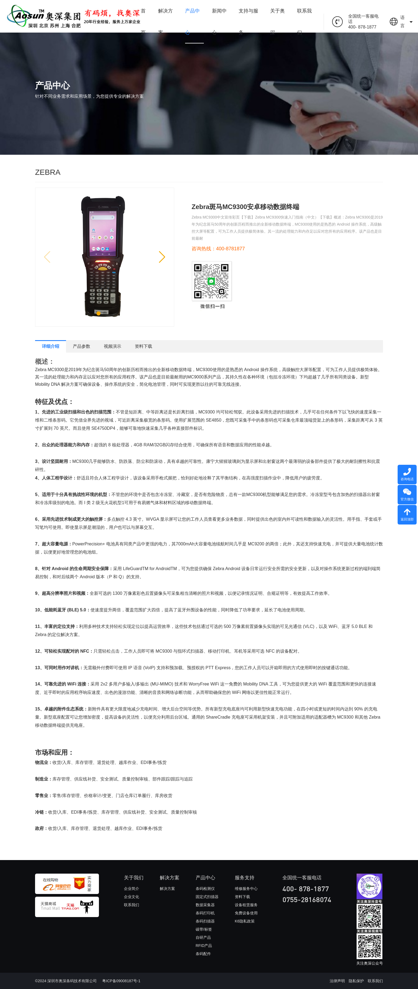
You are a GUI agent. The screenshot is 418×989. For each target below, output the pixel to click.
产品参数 (81, 346)
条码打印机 (205, 913)
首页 (143, 21)
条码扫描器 (205, 921)
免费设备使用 (246, 913)
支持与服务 (248, 21)
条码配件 (203, 954)
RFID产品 (204, 945)
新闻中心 (219, 21)
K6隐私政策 (245, 921)
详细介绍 (50, 346)
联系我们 (304, 21)
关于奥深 (277, 21)
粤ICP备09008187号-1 (121, 981)
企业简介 (131, 888)
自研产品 (203, 937)
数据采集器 (205, 905)
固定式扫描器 (207, 897)
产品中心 (192, 21)
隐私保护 (356, 981)
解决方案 (165, 21)
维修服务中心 (246, 888)
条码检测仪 (205, 888)
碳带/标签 (204, 929)
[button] (98, 313)
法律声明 (337, 981)
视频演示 (112, 346)
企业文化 (131, 897)
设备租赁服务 (246, 905)
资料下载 (143, 346)
